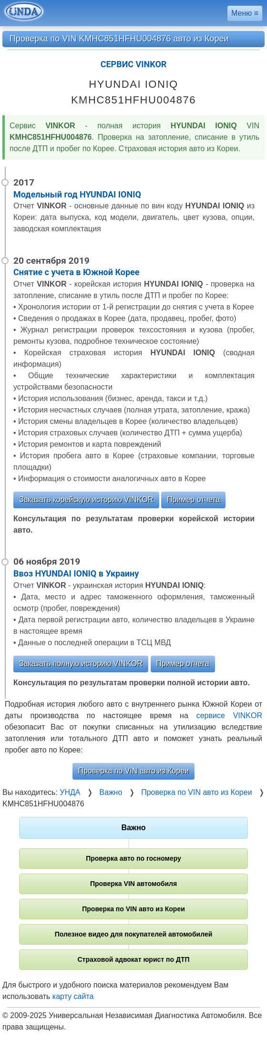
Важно (133, 828)
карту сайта (73, 996)
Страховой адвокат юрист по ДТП (133, 959)
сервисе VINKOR (229, 715)
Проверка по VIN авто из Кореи (133, 771)
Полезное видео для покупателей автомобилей (134, 934)
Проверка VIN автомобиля (133, 883)
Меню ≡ (244, 13)
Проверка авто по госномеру (133, 858)
